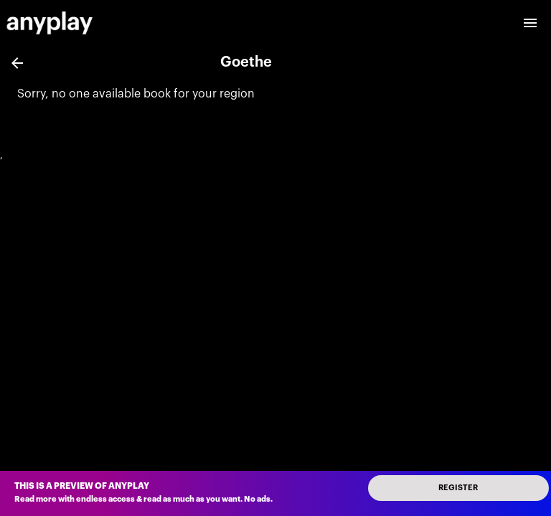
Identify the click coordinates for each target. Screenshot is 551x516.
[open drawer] (530, 23)
